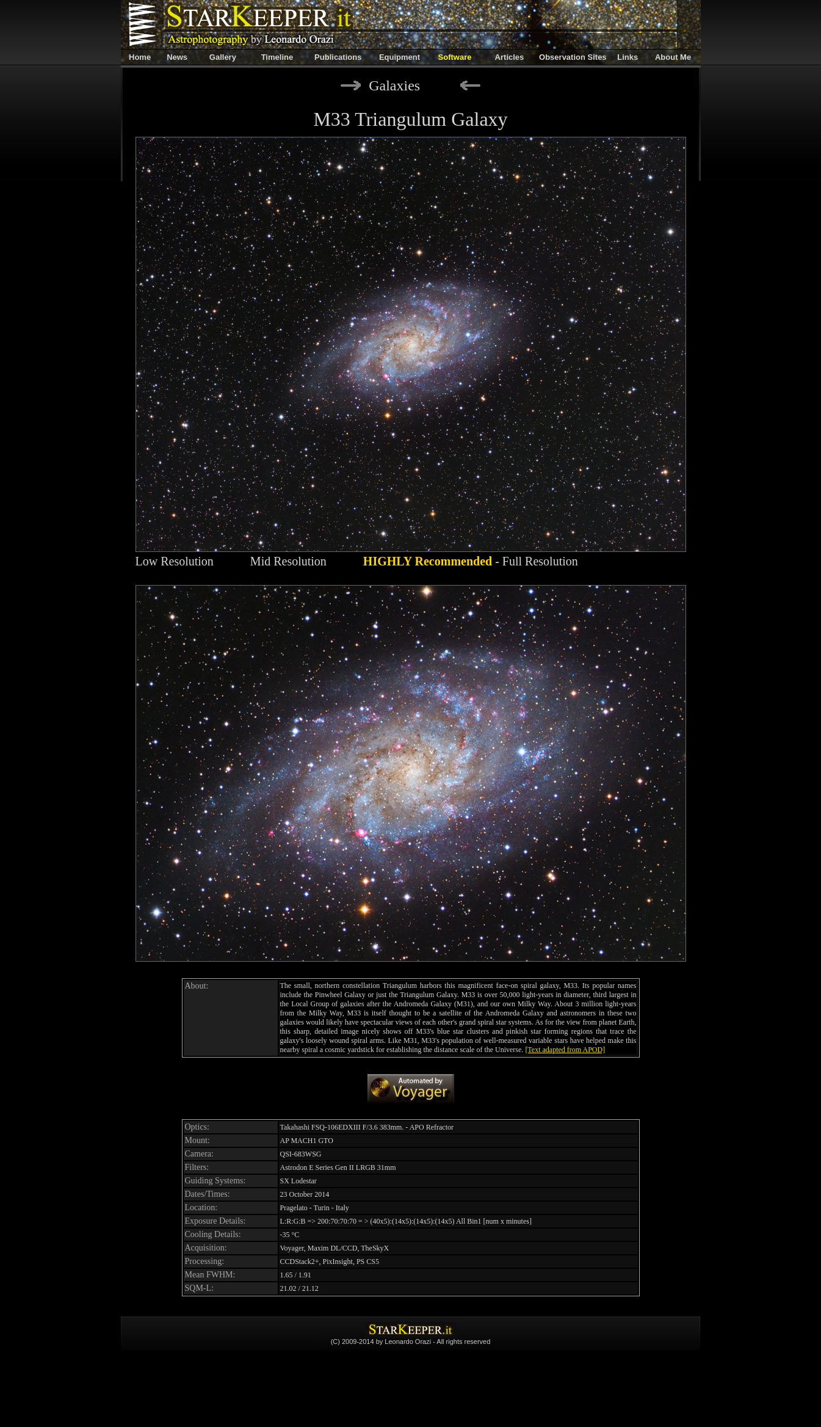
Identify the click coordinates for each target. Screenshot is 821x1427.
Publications (337, 57)
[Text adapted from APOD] (565, 1049)
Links (627, 57)
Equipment (399, 57)
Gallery (222, 57)
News (177, 57)
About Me (673, 57)
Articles (509, 57)
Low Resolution (175, 561)
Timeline (277, 57)
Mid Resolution (288, 561)
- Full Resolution (470, 561)
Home (140, 57)
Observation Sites (573, 57)
